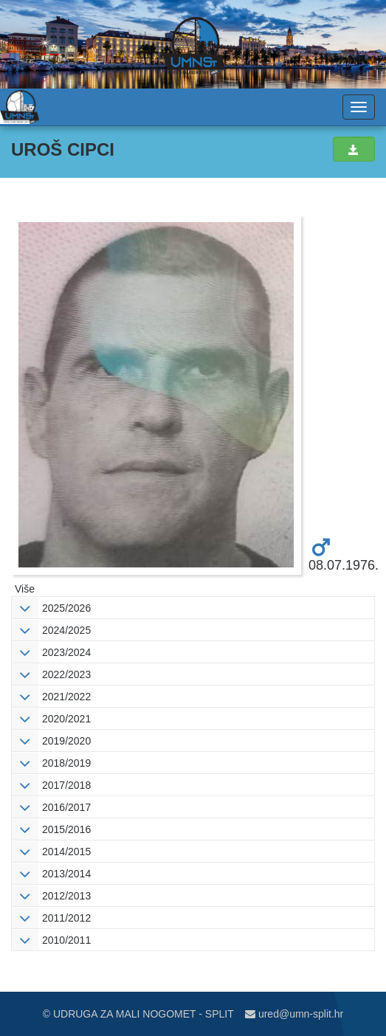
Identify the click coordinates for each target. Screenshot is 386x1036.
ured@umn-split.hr (294, 1014)
